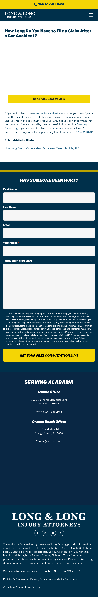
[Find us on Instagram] (61, 533)
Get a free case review (49, 99)
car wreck (57, 128)
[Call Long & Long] (49, 4)
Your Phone (11, 243)
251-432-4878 (83, 132)
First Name (10, 189)
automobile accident (45, 113)
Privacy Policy (77, 338)
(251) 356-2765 (53, 411)
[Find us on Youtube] (53, 533)
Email (7, 225)
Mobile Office (49, 392)
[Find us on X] (45, 533)
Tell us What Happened (18, 260)
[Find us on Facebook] (37, 533)
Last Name (10, 207)
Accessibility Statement (63, 579)
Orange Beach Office (49, 421)
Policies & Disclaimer (15, 579)
